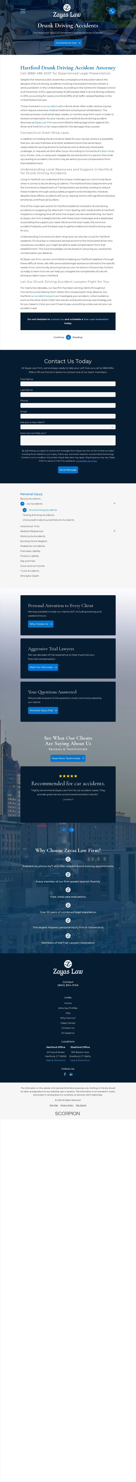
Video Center (68, 1023)
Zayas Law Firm (44, 122)
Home (68, 1003)
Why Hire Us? (68, 1018)
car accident (50, 106)
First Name (26, 379)
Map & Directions (55, 1060)
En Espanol (67, 1033)
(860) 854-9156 (68, 985)
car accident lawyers (42, 296)
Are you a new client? (32, 422)
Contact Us (68, 1028)
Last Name (26, 390)
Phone (24, 400)
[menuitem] (68, 498)
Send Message (67, 470)
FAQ (68, 1013)
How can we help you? (33, 433)
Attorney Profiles (68, 1008)
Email (23, 411)
